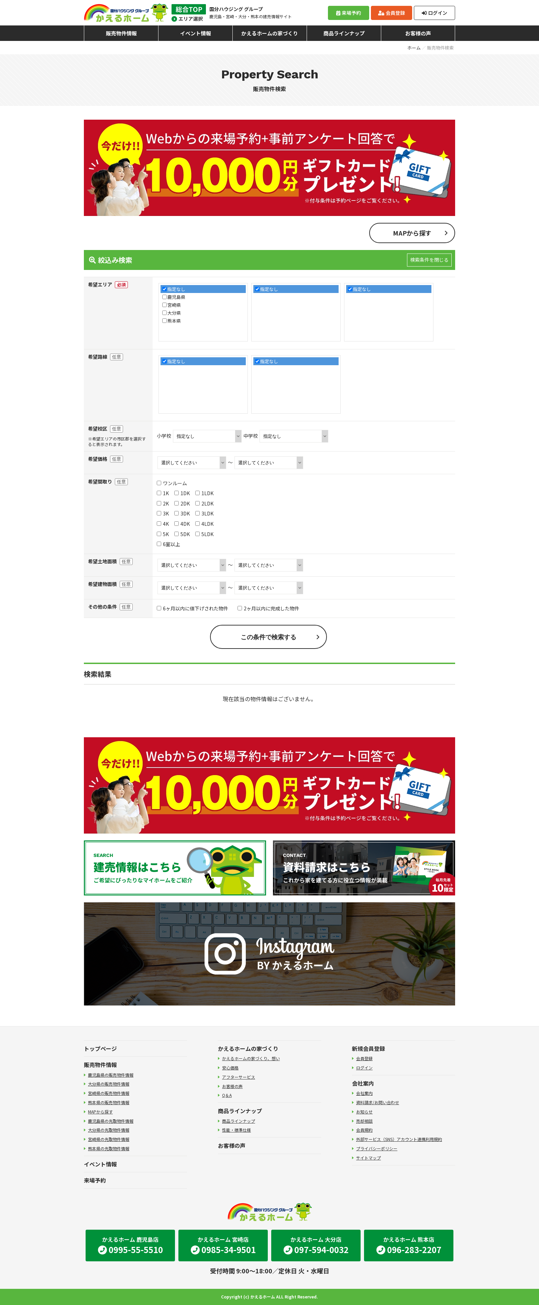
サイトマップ (368, 1158)
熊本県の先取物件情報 (108, 1148)
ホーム (414, 47)
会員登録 (391, 12)
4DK (182, 523)
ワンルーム (172, 483)
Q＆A (227, 1095)
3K (163, 513)
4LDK (204, 523)
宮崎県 (174, 305)
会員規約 (364, 1130)
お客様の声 (418, 33)
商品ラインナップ (344, 33)
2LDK (204, 503)
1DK (182, 493)
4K (163, 523)
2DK (182, 503)
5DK (182, 534)
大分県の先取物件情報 (108, 1130)
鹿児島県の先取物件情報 (110, 1121)
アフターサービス (238, 1077)
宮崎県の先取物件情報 (108, 1139)
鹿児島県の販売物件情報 (110, 1075)
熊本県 (174, 320)
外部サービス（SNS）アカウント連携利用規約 (399, 1139)
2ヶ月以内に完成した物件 (268, 608)
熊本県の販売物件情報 (108, 1102)
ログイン (434, 12)
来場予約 (348, 12)
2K (163, 503)
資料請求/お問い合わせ (377, 1102)
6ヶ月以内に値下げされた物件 (192, 608)
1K (163, 493)
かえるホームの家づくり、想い (251, 1058)
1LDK (204, 493)
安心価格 (230, 1067)
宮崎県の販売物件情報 (108, 1093)
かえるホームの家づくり (269, 33)
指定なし (176, 289)
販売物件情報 (121, 33)
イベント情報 (195, 33)
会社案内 (363, 1083)
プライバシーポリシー (376, 1148)
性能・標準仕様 (236, 1130)
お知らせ (364, 1111)
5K (163, 534)
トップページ (100, 1048)
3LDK (204, 513)
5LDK (204, 534)
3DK (182, 513)
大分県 (174, 313)
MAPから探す (412, 232)
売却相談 (364, 1121)
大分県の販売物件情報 (108, 1084)
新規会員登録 (368, 1048)
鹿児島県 (176, 297)
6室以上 (168, 544)
